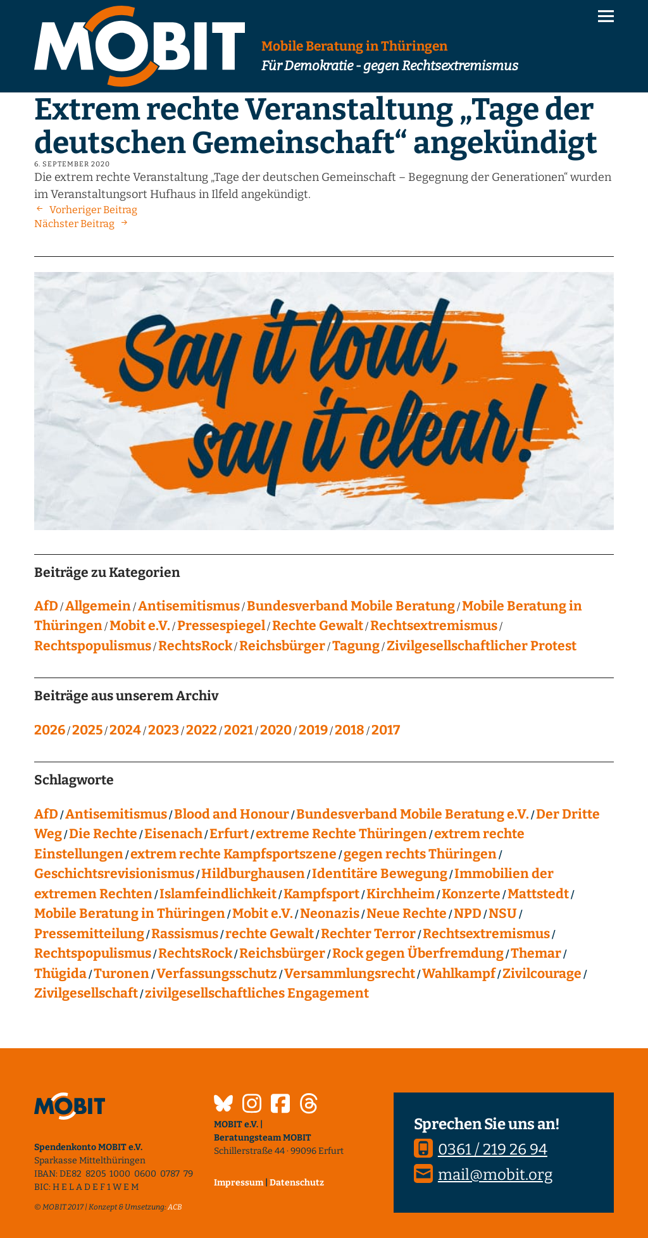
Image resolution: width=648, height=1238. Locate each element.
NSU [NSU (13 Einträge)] (503, 913)
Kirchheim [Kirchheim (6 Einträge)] (400, 894)
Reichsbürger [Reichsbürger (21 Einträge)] (282, 953)
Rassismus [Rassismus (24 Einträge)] (184, 933)
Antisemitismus (189, 606)
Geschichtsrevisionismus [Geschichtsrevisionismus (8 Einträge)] (114, 873)
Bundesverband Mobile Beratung (351, 606)
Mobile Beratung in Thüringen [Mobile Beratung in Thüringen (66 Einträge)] (129, 913)
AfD (46, 606)
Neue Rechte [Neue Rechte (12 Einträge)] (406, 913)
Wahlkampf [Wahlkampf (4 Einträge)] (458, 973)
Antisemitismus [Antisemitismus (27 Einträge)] (116, 814)
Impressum (238, 1182)
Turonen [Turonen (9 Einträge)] (121, 973)
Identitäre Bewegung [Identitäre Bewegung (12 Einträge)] (379, 873)
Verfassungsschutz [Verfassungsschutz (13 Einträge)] (216, 973)
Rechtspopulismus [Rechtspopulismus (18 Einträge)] (92, 953)
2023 (163, 730)
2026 (49, 730)
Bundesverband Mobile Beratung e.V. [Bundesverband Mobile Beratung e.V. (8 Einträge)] (412, 814)
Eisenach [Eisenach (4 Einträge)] (173, 834)
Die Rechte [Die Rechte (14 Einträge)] (103, 834)
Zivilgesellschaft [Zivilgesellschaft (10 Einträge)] (86, 993)
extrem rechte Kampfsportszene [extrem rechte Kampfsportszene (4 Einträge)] (233, 854)
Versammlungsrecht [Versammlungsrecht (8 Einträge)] (349, 973)
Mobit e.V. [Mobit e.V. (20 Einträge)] (262, 913)
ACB (175, 1207)
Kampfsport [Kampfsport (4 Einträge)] (321, 894)
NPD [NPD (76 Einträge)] (468, 913)
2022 (201, 730)
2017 (385, 730)
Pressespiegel (221, 625)
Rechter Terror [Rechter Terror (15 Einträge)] (368, 933)
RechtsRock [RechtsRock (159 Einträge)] (195, 953)
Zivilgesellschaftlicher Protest (481, 646)
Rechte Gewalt (317, 625)
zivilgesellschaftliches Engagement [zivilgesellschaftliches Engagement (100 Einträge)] (257, 993)
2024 (125, 730)
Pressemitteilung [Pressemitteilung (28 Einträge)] (89, 933)
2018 (349, 730)
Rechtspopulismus (92, 646)
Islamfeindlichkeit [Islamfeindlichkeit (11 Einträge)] (218, 894)
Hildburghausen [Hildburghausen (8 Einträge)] (253, 873)
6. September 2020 (72, 164)
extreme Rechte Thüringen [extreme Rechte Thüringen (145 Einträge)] (341, 834)
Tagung (356, 646)
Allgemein (98, 606)
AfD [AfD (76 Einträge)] (46, 814)
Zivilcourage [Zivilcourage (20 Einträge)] (542, 973)
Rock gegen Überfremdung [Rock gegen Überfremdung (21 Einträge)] (418, 953)
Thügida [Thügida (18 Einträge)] (60, 973)
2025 (87, 730)
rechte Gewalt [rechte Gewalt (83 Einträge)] (269, 933)
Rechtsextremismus (433, 625)
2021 (238, 730)
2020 (276, 730)
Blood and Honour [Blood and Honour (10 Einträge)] (231, 814)
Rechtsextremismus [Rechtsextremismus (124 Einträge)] (486, 933)
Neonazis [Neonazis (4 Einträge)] (329, 913)
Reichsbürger (282, 646)
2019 (313, 730)
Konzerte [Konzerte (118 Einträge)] (471, 894)
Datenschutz (297, 1182)
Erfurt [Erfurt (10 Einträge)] (229, 834)
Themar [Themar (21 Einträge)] (536, 953)
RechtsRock (195, 646)
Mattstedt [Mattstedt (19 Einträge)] (538, 894)
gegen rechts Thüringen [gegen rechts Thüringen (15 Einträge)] (420, 854)
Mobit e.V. (139, 625)
